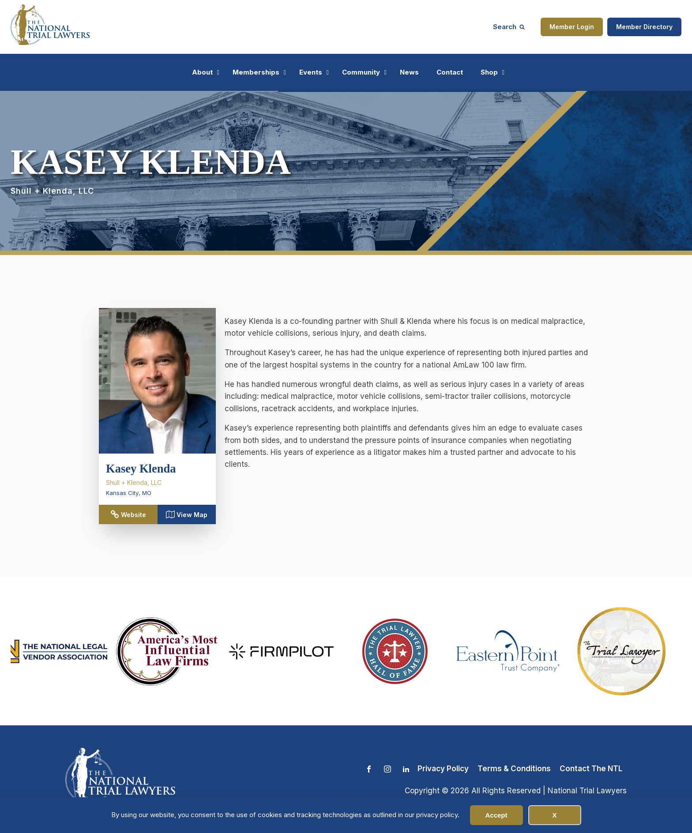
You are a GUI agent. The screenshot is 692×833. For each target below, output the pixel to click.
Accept (496, 815)
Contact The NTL (591, 768)
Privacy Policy (443, 768)
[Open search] (508, 27)
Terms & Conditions (514, 768)
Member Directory (644, 26)
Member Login (571, 26)
